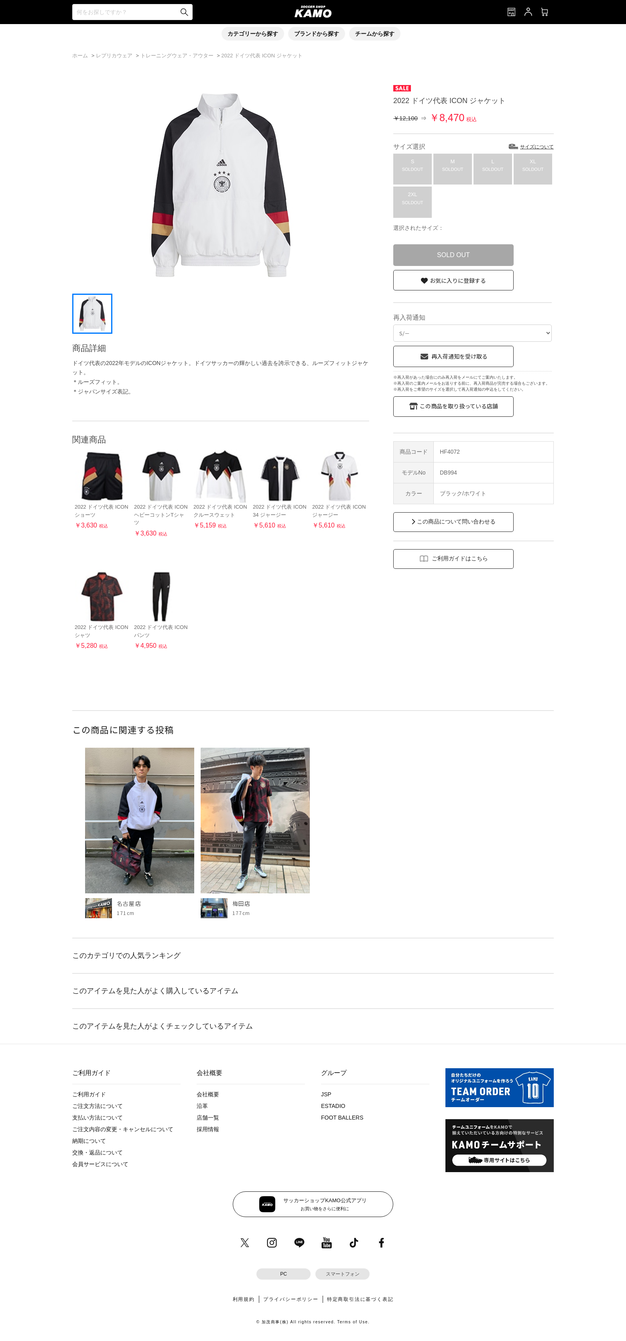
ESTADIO (333, 1106)
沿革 (202, 1106)
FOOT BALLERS (342, 1117)
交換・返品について (97, 1152)
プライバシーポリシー (291, 1299)
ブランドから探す (316, 33)
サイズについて (537, 147)
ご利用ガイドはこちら (460, 558)
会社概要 (208, 1094)
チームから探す (374, 33)
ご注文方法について (97, 1106)
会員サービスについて (100, 1164)
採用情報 (208, 1129)
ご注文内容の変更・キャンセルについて (122, 1129)
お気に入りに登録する (458, 280)
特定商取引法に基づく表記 (360, 1299)
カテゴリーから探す (253, 33)
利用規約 (244, 1299)
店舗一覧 (208, 1117)
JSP (326, 1094)
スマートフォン (343, 1274)
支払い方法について (97, 1117)
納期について (89, 1141)
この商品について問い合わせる (456, 521)
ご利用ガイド (89, 1094)
